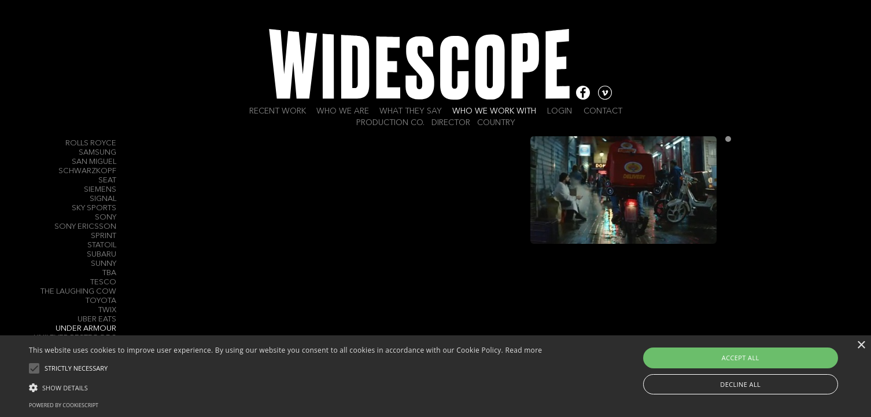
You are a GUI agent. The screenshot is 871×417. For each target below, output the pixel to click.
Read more (523, 350)
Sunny (103, 264)
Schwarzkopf (87, 171)
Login (559, 111)
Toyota (101, 301)
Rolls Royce (90, 143)
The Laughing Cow (78, 291)
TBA (109, 273)
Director (450, 123)
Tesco (103, 282)
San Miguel (94, 162)
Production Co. (390, 123)
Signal (103, 199)
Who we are (342, 111)
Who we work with (494, 111)
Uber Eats (96, 319)
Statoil (101, 245)
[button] (285, 387)
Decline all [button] (740, 384)
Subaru (101, 254)
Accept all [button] (740, 357)
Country (496, 123)
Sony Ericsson (85, 227)
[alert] (435, 376)
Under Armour (86, 328)
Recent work (277, 111)
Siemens (100, 189)
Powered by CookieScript (63, 405)
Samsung (97, 152)
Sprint (103, 236)
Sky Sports (94, 208)
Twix (107, 310)
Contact (603, 111)
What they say (410, 111)
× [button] (861, 345)
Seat (107, 180)
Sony (105, 217)
